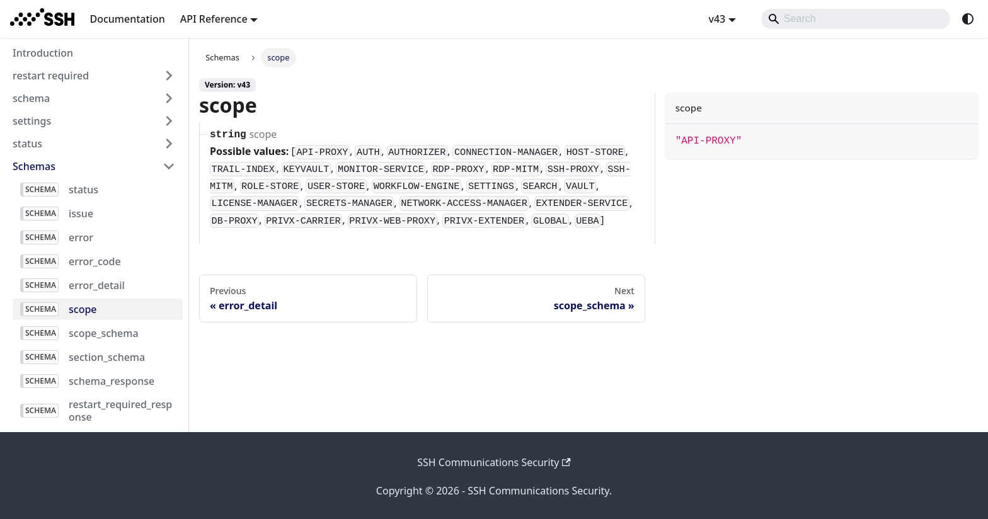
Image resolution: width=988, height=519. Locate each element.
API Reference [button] (214, 19)
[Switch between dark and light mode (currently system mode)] (968, 19)
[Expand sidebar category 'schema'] (169, 98)
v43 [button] (716, 19)
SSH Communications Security (494, 462)
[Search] (855, 19)
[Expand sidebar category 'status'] (169, 144)
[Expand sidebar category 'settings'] (169, 121)
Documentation (126, 19)
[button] (94, 166)
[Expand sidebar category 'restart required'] (169, 76)
